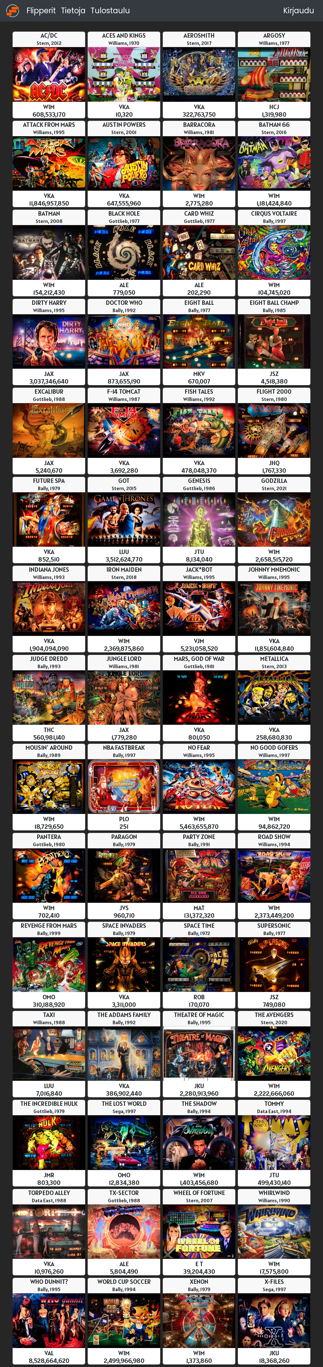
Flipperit (41, 10)
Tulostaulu (110, 10)
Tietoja (73, 10)
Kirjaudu (298, 10)
